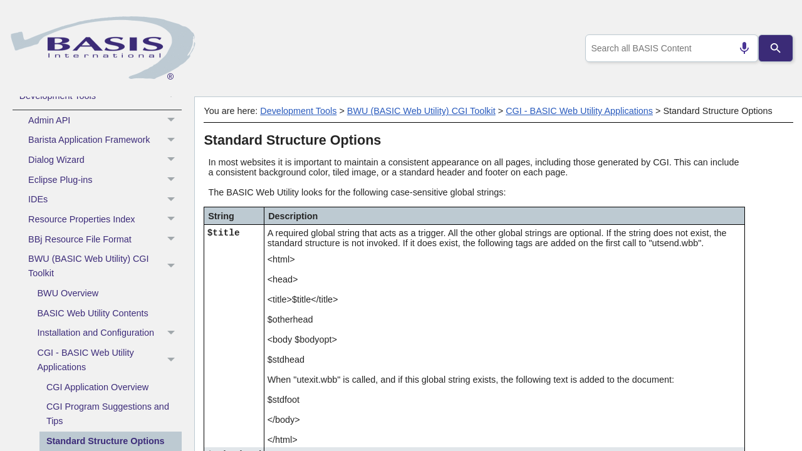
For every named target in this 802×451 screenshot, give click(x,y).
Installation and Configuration (110, 333)
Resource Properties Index (105, 220)
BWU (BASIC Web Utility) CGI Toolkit (105, 266)
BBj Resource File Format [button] (105, 239)
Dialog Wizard (105, 160)
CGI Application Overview (97, 387)
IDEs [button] (105, 200)
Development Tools (100, 96)
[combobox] (669, 48)
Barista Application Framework (105, 140)
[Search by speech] (739, 48)
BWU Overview (68, 293)
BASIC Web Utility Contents (93, 313)
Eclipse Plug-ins (105, 180)
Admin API (105, 120)
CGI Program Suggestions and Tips (107, 414)
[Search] (776, 48)
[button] (173, 96)
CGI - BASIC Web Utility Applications (110, 360)
